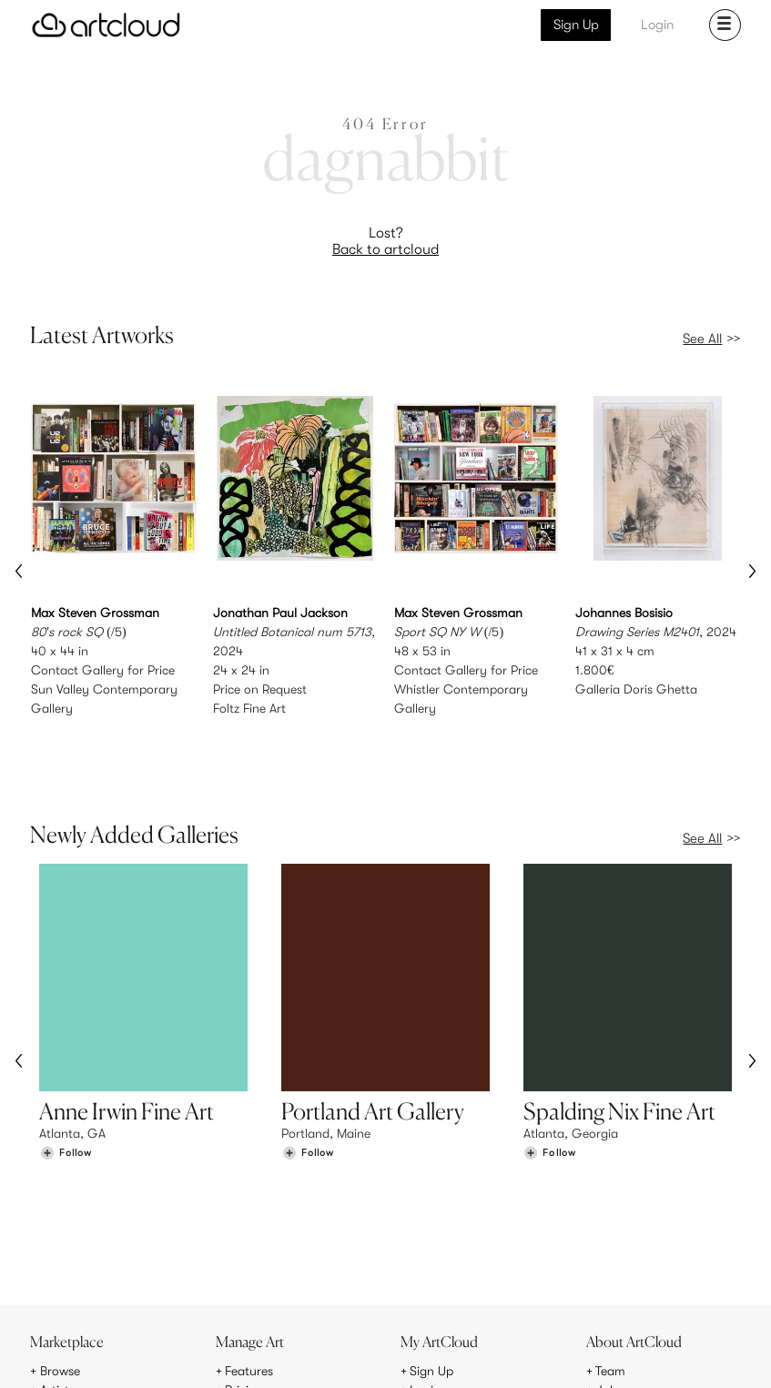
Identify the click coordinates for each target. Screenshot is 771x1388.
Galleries (64, 1278)
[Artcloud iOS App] (674, 1352)
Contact (619, 1278)
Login (657, 24)
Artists (57, 1258)
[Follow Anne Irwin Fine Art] (65, 1095)
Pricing (244, 1258)
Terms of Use (108, 1363)
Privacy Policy (180, 1363)
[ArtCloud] (106, 25)
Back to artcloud (385, 249)
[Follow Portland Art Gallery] (307, 1095)
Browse (60, 1239)
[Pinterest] (555, 1354)
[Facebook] (598, 1354)
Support (247, 1278)
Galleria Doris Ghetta (636, 689)
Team (610, 1239)
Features (249, 1239)
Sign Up (576, 24)
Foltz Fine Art (249, 708)
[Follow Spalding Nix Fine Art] (549, 1095)
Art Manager (445, 1278)
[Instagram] (514, 1354)
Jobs (609, 1258)
